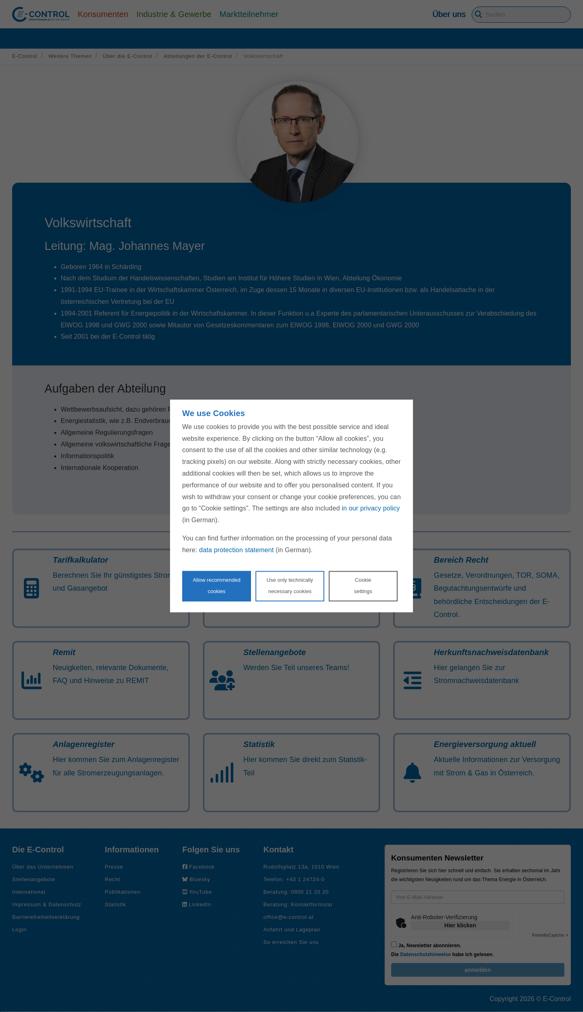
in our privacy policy (371, 508)
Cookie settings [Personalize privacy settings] (363, 586)
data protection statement (236, 550)
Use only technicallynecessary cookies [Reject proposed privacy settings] (289, 586)
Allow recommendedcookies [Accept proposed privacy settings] (216, 586)
